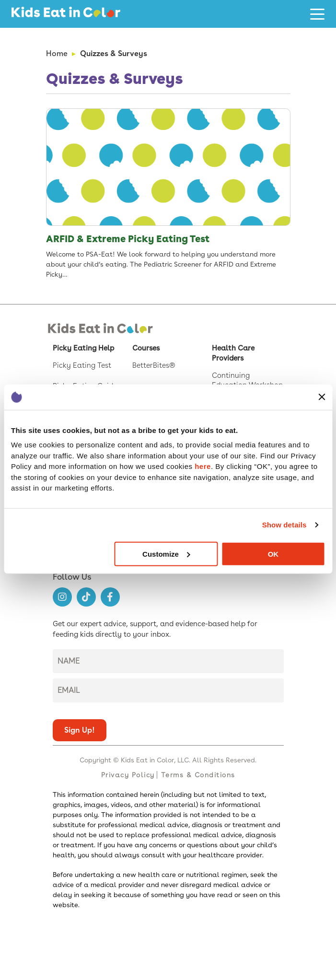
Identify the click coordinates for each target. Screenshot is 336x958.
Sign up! (79, 730)
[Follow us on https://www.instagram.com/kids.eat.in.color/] (62, 597)
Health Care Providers (233, 353)
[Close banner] (321, 397)
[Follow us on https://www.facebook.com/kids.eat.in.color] (110, 597)
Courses (146, 348)
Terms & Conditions (198, 775)
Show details (284, 525)
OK (273, 553)
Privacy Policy (128, 775)
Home (57, 53)
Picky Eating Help (83, 348)
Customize (166, 553)
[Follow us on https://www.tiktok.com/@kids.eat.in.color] (86, 597)
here (203, 466)
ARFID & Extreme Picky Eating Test (127, 239)
